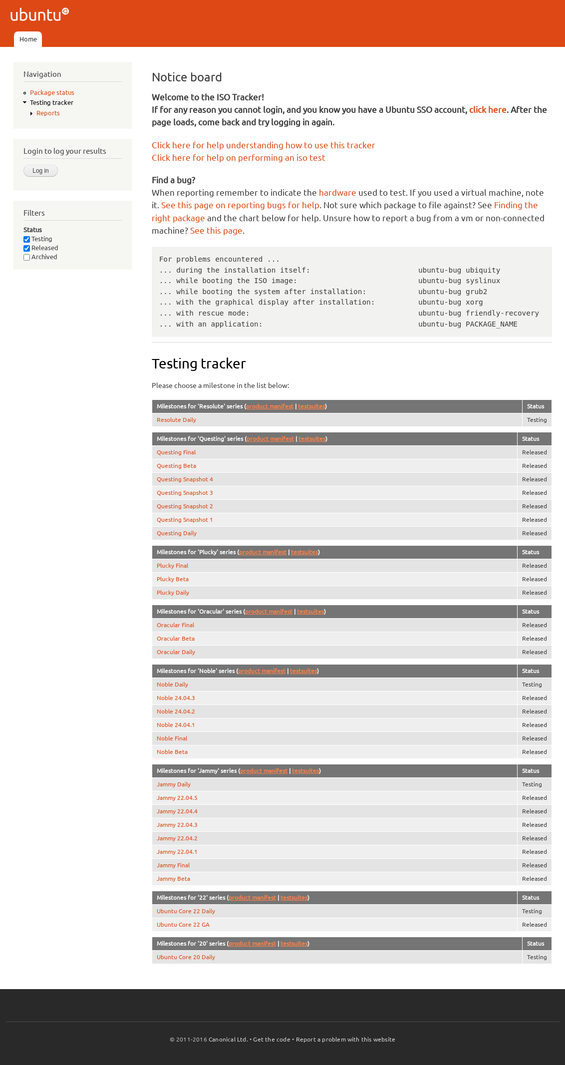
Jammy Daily (174, 784)
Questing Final (176, 452)
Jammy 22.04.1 (177, 851)
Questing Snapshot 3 (185, 492)
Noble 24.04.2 (176, 711)
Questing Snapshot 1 (185, 519)
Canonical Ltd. (228, 1039)
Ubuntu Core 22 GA (183, 924)
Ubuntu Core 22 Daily (186, 911)
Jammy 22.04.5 (177, 797)
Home (28, 38)
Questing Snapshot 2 (185, 506)
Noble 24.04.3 (176, 698)
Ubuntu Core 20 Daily (186, 957)
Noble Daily (172, 684)
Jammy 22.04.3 (177, 824)
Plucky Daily (173, 592)
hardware (337, 192)
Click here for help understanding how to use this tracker (263, 145)
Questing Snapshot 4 (185, 479)
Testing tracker (51, 102)
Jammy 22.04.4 (177, 811)
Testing (37, 238)
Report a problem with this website (346, 1039)
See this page (216, 230)
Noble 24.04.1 (176, 724)
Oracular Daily (176, 652)
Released (40, 247)
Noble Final (172, 738)
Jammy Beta (173, 878)
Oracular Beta (176, 638)
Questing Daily (177, 533)
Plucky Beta (173, 579)
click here (488, 109)
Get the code (271, 1039)
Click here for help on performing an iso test (238, 157)
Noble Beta (172, 751)
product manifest (269, 406)
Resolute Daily (176, 419)
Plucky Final (172, 565)
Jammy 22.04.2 (177, 838)
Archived (40, 256)
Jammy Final (173, 865)
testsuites (311, 406)
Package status (52, 92)
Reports (48, 112)
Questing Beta (176, 465)
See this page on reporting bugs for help (240, 205)
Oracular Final (175, 625)
